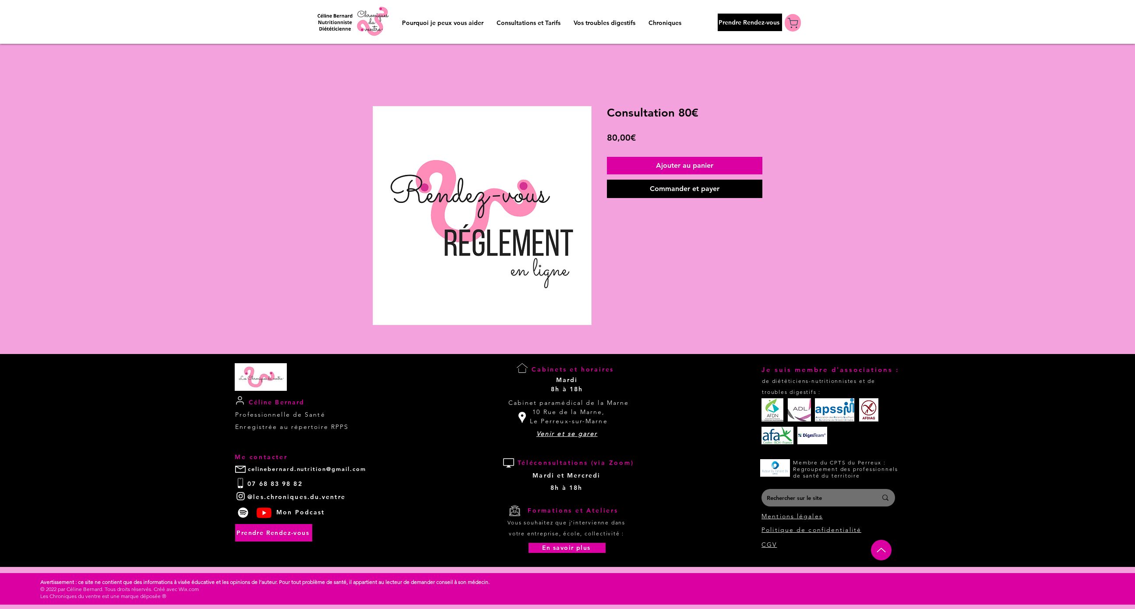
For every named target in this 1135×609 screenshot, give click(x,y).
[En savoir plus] (567, 548)
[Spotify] (243, 512)
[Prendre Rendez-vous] (750, 22)
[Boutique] (793, 23)
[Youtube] (264, 512)
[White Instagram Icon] (240, 496)
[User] (239, 400)
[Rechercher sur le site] (815, 497)
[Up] (881, 550)
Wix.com (189, 589)
